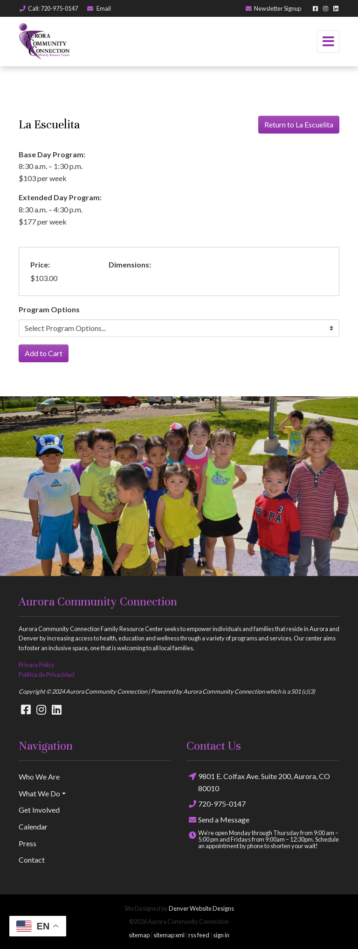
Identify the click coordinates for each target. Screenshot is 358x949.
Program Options (49, 309)
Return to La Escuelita (298, 124)
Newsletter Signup (273, 8)
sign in (221, 935)
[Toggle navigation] (328, 41)
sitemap (139, 935)
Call (48, 8)
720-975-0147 (216, 804)
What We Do (39, 793)
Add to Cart (43, 353)
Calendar (33, 826)
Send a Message (217, 819)
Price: (40, 264)
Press (27, 843)
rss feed (198, 935)
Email (98, 8)
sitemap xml (169, 935)
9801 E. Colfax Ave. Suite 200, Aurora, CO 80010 (258, 781)
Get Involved (39, 809)
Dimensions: (130, 264)
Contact (32, 859)
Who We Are (39, 776)
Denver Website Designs (201, 908)
